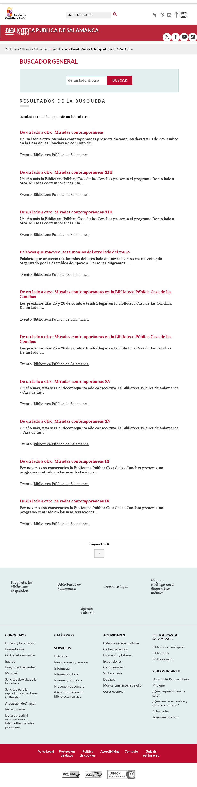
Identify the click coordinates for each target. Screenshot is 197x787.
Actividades (160, 711)
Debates (109, 679)
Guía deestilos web (151, 753)
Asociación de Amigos (20, 703)
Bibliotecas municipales (168, 647)
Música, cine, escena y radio (122, 685)
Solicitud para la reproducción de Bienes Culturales (21, 693)
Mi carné (11, 673)
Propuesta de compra (69, 686)
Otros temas (183, 14)
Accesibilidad (110, 751)
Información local (66, 674)
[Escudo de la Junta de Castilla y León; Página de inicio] (15, 19)
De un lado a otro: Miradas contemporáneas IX (64, 461)
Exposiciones (112, 661)
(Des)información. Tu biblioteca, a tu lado (69, 694)
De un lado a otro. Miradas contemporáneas (62, 132)
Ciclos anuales (113, 667)
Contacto (131, 751)
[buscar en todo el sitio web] (115, 13)
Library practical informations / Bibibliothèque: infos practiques (19, 721)
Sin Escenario (112, 673)
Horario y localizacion (20, 643)
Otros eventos (113, 691)
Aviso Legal (46, 751)
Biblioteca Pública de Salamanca (27, 49)
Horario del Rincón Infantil (171, 679)
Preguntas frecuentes (20, 667)
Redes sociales (15, 709)
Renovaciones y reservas (71, 662)
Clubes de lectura (115, 649)
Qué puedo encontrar (20, 655)
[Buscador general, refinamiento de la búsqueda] (86, 80)
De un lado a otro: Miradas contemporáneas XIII (66, 172)
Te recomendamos (165, 717)
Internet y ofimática (68, 680)
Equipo (10, 661)
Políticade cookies (87, 753)
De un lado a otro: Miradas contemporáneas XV (65, 381)
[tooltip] (154, 14)
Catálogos (64, 635)
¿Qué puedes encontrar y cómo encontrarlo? (169, 703)
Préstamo (61, 656)
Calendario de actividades (121, 643)
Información (62, 668)
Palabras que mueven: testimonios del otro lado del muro (75, 252)
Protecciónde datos (67, 753)
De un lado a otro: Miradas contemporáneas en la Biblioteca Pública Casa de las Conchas (96, 294)
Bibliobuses (160, 653)
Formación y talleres (117, 655)
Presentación (14, 649)
